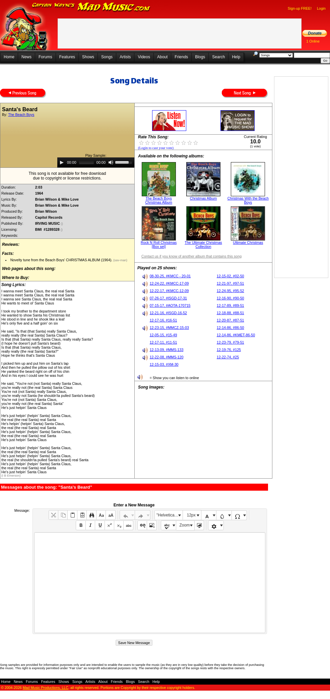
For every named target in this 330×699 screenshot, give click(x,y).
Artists (125, 57)
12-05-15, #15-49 (163, 335)
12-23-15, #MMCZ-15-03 (169, 328)
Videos (144, 57)
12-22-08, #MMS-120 (167, 357)
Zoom (185, 525)
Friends (181, 57)
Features (67, 57)
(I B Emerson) (11, 475)
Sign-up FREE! (300, 8)
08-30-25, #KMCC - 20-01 (170, 276)
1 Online (313, 41)
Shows (88, 57)
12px (191, 515)
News (26, 57)
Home (9, 57)
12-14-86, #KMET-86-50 (236, 335)
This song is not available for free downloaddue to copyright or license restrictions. (67, 176)
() (62, 223)
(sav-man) (119, 260)
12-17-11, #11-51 (163, 342)
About (162, 57)
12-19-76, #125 (229, 350)
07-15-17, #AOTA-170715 (170, 305)
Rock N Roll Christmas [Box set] (159, 244)
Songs (107, 57)
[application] (95, 162)
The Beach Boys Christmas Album (158, 200)
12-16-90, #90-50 (230, 298)
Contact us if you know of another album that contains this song (191, 256)
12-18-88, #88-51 (230, 313)
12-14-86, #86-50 (230, 328)
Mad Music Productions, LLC (45, 688)
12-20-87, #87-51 (230, 320)
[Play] (61, 162)
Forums (45, 57)
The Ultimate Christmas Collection (203, 244)
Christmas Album (203, 198)
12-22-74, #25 (228, 357)
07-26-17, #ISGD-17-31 (168, 298)
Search (218, 57)
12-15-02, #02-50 (230, 276)
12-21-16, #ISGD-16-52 (168, 313)
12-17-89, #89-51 (230, 305)
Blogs (200, 57)
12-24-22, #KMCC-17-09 (169, 283)
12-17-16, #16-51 (163, 320)
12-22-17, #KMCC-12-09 (169, 291)
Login (321, 8)
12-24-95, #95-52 (230, 291)
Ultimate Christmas (248, 242)
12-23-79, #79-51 (230, 342)
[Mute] (111, 162)
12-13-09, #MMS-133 (167, 350)
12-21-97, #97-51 (230, 283)
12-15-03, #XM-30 (164, 364)
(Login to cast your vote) (156, 148)
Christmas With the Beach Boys (248, 200)
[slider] (86, 162)
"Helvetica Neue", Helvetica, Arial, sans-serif (169, 515)
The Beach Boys (21, 115)
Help (236, 57)
